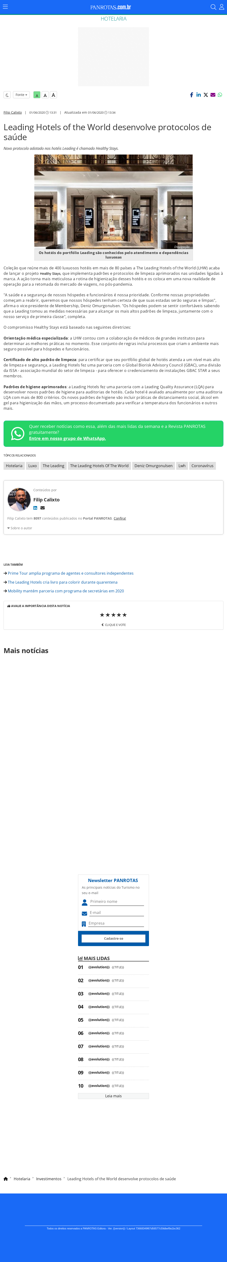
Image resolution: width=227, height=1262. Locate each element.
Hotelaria (14, 465)
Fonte (21, 94)
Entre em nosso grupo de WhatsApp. (67, 438)
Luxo (32, 465)
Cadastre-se (113, 938)
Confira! (120, 518)
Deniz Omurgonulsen (154, 465)
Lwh (182, 465)
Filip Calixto (13, 112)
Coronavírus (203, 465)
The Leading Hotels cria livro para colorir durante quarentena (61, 582)
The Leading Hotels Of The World (99, 465)
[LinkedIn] (35, 508)
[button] (191, 94)
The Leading (53, 465)
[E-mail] (42, 508)
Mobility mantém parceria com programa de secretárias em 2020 (64, 591)
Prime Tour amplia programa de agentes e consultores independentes (69, 573)
